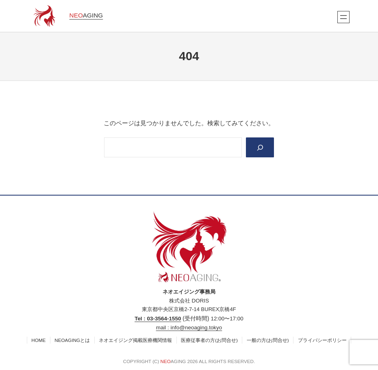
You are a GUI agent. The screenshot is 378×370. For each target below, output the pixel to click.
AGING (86, 15)
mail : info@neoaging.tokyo (189, 327)
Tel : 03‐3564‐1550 (158, 319)
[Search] (260, 147)
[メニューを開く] (343, 17)
